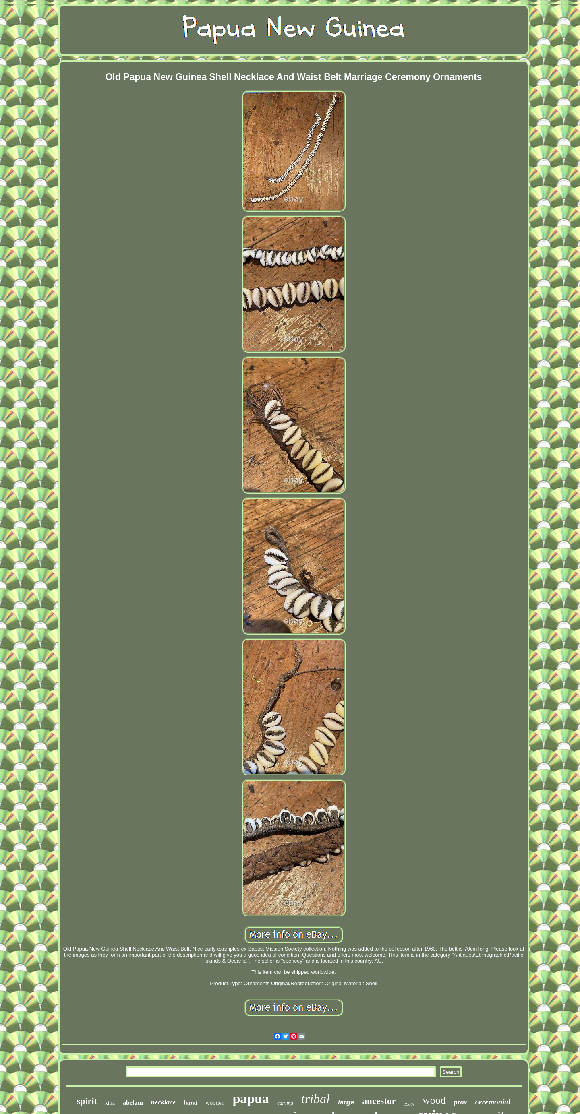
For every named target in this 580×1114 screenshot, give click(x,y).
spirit (87, 1101)
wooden (215, 1103)
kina (110, 1103)
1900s (409, 1104)
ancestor (379, 1101)
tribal (315, 1098)
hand (190, 1102)
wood (434, 1100)
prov (460, 1102)
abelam (133, 1102)
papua (250, 1098)
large (346, 1102)
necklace (163, 1102)
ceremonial (493, 1101)
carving (285, 1103)
